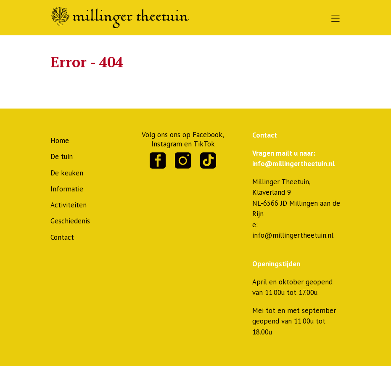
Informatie (66, 189)
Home (59, 140)
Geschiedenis (70, 220)
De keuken (66, 173)
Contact (62, 237)
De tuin (61, 156)
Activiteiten (68, 205)
